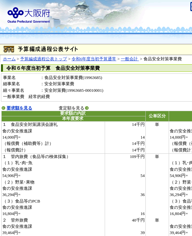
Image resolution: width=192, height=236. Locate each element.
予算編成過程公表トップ (43, 59)
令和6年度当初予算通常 (94, 59)
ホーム (9, 59)
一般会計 (130, 59)
